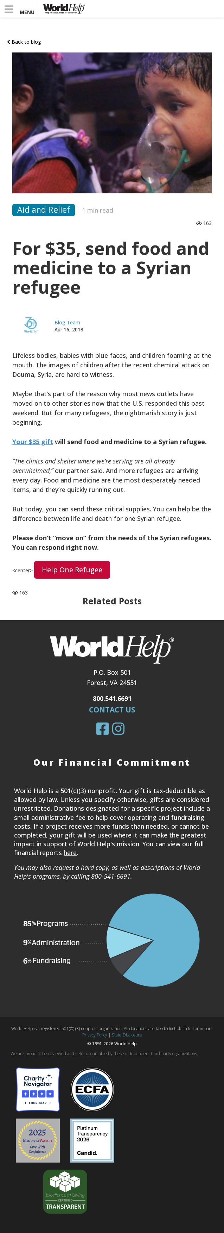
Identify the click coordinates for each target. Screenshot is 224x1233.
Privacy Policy (94, 1035)
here (70, 852)
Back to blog (24, 41)
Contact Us (112, 710)
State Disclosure (127, 1035)
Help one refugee (72, 569)
